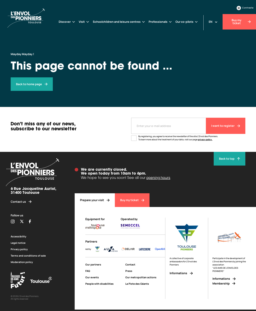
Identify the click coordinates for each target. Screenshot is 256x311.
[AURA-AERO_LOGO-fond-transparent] (115, 249)
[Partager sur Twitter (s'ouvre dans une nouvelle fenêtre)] (22, 222)
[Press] (145, 271)
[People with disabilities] (104, 284)
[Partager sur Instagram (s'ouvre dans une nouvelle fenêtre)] (13, 222)
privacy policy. (205, 139)
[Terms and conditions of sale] (37, 255)
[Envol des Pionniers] (29, 17)
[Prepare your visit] (95, 200)
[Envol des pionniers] (32, 84)
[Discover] (67, 22)
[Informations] (187, 273)
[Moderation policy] (37, 262)
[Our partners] (104, 264)
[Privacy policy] (37, 249)
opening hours (158, 177)
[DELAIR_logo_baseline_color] (132, 249)
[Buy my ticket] (239, 22)
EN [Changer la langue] (210, 22)
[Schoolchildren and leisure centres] (119, 22)
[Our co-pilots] (186, 22)
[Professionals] (160, 22)
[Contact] (145, 264)
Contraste (245, 8)
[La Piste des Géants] (145, 284)
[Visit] (84, 22)
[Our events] (104, 277)
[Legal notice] (37, 243)
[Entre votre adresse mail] (168, 126)
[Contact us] (37, 201)
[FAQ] (104, 271)
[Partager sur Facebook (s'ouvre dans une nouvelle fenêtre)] (30, 222)
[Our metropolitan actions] (145, 277)
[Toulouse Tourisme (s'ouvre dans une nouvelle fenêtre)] (18, 280)
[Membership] (229, 283)
